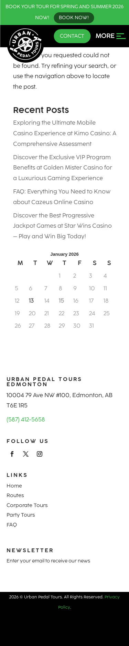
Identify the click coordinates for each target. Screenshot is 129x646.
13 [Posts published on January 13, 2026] (31, 300)
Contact (72, 36)
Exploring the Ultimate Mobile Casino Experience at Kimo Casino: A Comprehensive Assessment (64, 133)
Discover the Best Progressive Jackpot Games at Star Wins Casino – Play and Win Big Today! (62, 226)
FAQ (12, 524)
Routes (15, 495)
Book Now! (74, 17)
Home (14, 485)
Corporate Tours (27, 505)
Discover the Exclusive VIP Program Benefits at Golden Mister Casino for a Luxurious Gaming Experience (62, 167)
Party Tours (21, 514)
